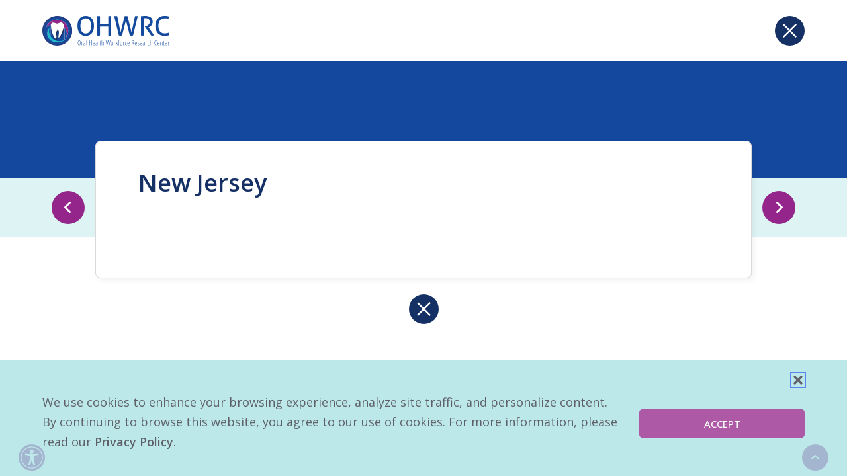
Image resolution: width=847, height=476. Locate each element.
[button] (798, 380)
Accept (722, 423)
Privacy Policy (134, 442)
